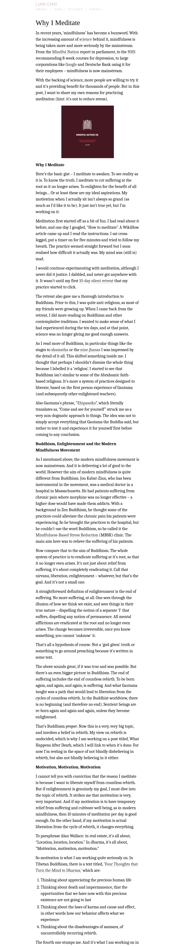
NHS (131, 51)
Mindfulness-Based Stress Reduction (67, 535)
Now (58, 9)
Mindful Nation (65, 51)
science (86, 39)
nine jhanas (90, 349)
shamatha (59, 349)
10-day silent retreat (96, 280)
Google (71, 64)
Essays (75, 9)
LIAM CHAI (46, 4)
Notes (95, 9)
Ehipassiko (86, 403)
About (41, 9)
